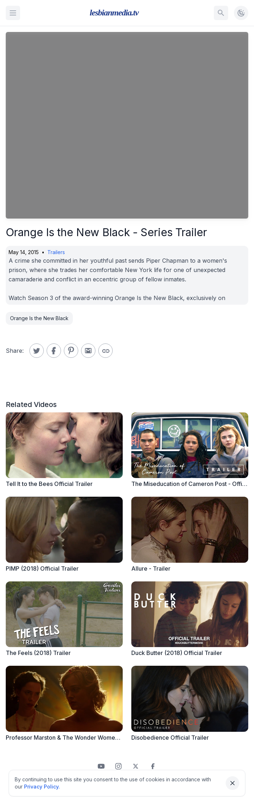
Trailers (56, 252)
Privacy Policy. (42, 786)
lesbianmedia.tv (114, 12)
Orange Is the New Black (39, 318)
